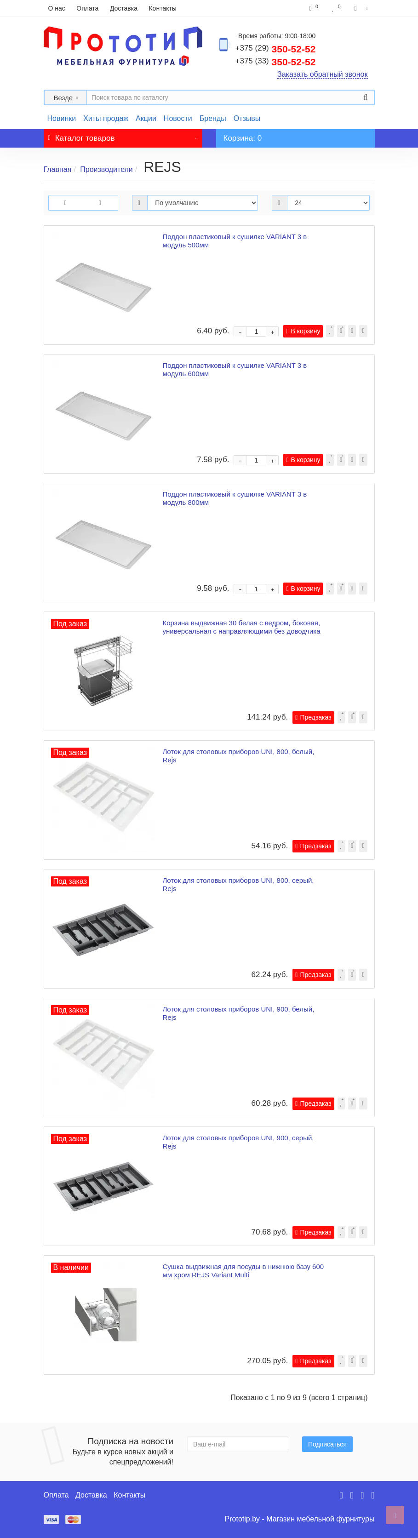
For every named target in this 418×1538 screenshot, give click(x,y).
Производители (106, 169)
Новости (178, 118)
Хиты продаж (105, 118)
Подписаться (327, 1444)
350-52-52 (275, 49)
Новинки (61, 118)
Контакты (162, 8)
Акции (146, 118)
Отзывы (247, 118)
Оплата (87, 8)
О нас (56, 8)
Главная (58, 169)
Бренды (213, 118)
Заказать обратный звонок (322, 74)
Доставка (123, 8)
